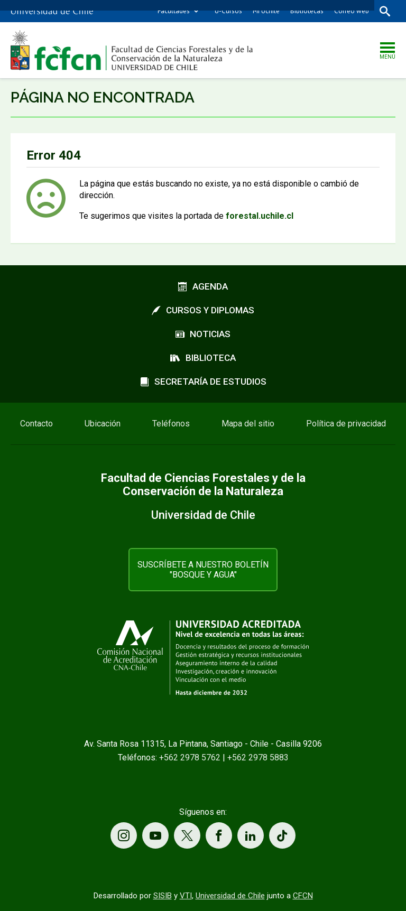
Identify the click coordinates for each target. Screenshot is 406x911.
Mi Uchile (266, 10)
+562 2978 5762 (189, 757)
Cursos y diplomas (203, 310)
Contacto (36, 424)
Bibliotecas (307, 10)
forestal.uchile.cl (259, 216)
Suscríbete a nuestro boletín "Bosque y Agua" (203, 570)
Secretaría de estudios (203, 381)
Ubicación (103, 424)
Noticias (203, 334)
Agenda (203, 286)
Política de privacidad (346, 424)
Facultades (174, 10)
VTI (186, 895)
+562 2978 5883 (258, 757)
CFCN (303, 895)
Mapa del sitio (248, 424)
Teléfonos (171, 424)
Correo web (351, 10)
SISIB (162, 895)
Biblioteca (203, 357)
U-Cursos (228, 10)
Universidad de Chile (230, 895)
